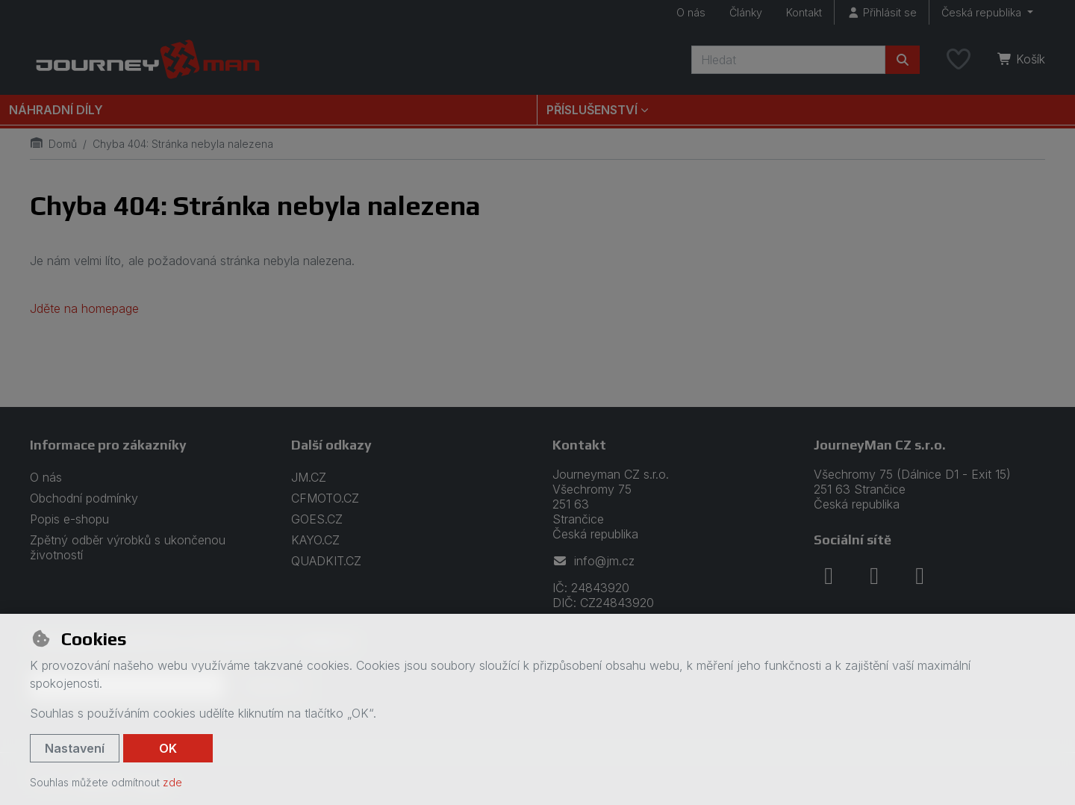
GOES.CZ (317, 519)
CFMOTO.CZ (325, 498)
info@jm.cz (593, 560)
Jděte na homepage (84, 308)
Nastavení (75, 748)
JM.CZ (308, 477)
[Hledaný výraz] (788, 60)
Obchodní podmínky (84, 498)
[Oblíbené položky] (958, 59)
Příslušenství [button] (592, 109)
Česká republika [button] (982, 12)
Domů (53, 143)
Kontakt (804, 12)
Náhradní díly (56, 109)
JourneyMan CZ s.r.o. (880, 445)
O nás (690, 12)
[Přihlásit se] (882, 12)
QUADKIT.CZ (326, 560)
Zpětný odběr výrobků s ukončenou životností (127, 547)
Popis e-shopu (69, 519)
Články (745, 12)
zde (172, 782)
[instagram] (874, 576)
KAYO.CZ (315, 539)
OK (168, 748)
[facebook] (829, 576)
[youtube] (920, 576)
